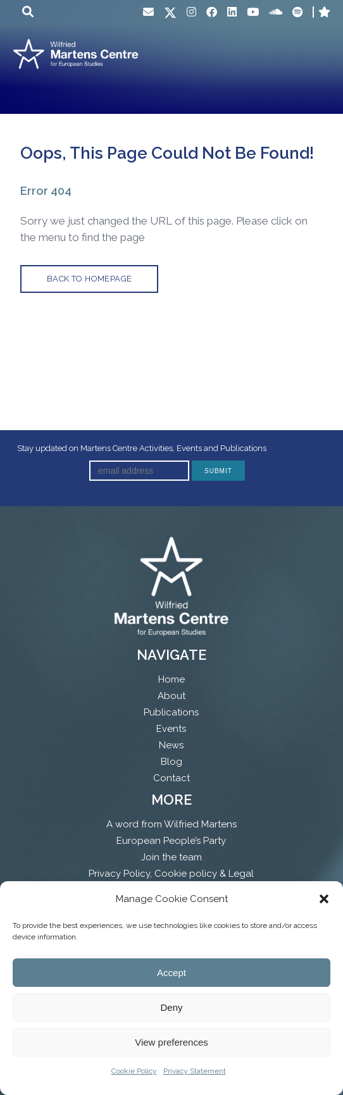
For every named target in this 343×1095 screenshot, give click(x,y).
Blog (171, 761)
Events (171, 728)
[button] (324, 899)
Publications (171, 712)
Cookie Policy (134, 1071)
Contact (171, 778)
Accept (171, 972)
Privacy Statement (194, 1071)
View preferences (171, 1042)
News (171, 745)
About (171, 696)
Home (171, 679)
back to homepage (89, 278)
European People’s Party (171, 840)
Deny (171, 1007)
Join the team (171, 857)
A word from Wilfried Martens (171, 824)
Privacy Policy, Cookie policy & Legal (171, 873)
